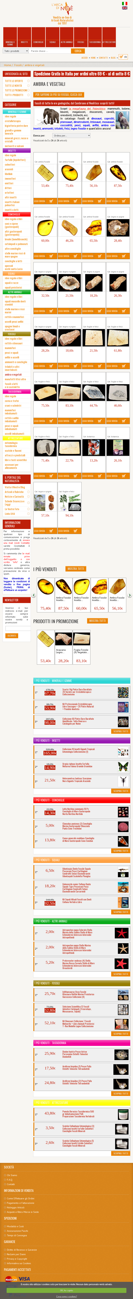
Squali (52, 36)
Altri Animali (66, 36)
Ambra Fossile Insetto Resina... (43, 156)
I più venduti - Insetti (47, 740)
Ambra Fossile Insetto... (45, 599)
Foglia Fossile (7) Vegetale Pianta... (116, 321)
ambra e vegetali (34, 65)
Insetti (24, 36)
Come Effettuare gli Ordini (20, 1198)
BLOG (113, 57)
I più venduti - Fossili (47, 983)
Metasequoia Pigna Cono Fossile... (44, 485)
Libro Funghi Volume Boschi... (118, 430)
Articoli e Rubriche (14, 492)
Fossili (80, 36)
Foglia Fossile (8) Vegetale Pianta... (44, 375)
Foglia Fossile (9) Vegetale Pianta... (68, 375)
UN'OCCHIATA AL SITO (16, 74)
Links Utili (10, 513)
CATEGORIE (10, 104)
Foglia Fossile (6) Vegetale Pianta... (92, 321)
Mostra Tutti (76, 569)
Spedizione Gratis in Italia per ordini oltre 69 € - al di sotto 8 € (82, 73)
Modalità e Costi (15, 1226)
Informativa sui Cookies (19, 1263)
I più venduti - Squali (47, 860)
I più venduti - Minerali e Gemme (53, 680)
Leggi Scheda (39, 201)
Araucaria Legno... (61, 651)
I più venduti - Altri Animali (51, 921)
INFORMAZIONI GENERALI (12, 524)
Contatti (103, 57)
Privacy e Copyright (17, 1258)
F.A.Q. (10, 1179)
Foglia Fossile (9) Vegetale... (81, 651)
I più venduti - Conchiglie (49, 800)
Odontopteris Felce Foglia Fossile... (69, 485)
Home (93, 57)
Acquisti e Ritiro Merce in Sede (23, 1212)
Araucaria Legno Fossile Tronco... (91, 266)
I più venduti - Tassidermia (50, 1043)
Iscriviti (12, 635)
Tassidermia (94, 36)
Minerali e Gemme (10, 37)
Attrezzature (109, 36)
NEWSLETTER (11, 600)
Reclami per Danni (16, 1254)
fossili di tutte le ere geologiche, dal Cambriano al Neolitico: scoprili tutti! (74, 103)
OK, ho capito (66, 1290)
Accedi (85, 57)
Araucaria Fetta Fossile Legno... (115, 211)
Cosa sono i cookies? (66, 1296)
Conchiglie (38, 36)
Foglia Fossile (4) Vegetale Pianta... (44, 430)
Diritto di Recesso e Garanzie (22, 1249)
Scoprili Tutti (120, 731)
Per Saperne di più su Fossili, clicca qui (59, 95)
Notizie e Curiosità (14, 496)
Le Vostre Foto (12, 509)
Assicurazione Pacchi (17, 1230)
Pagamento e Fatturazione (20, 1203)
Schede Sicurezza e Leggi (14, 502)
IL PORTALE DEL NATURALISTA (13, 479)
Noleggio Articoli (15, 1207)
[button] (35, 595)
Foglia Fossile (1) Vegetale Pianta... (92, 375)
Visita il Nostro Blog (15, 487)
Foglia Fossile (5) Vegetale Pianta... (68, 430)
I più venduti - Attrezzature (51, 1102)
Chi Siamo (12, 1175)
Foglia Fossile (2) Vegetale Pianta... (116, 375)
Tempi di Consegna (17, 1235)
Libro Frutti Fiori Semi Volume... (91, 430)
